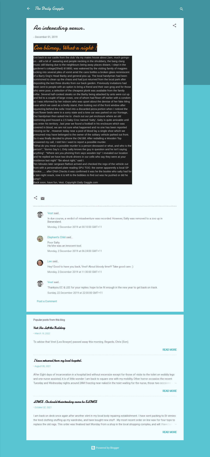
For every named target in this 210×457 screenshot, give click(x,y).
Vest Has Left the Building (49, 328)
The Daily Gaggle (49, 8)
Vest (50, 213)
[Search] (181, 9)
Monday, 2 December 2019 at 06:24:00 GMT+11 (75, 251)
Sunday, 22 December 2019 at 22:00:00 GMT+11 (75, 292)
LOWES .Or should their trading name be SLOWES (65, 402)
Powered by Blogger (105, 447)
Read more (170, 349)
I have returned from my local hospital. (57, 360)
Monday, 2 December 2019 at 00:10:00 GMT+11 (75, 227)
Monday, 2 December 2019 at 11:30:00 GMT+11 (75, 272)
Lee (50, 261)
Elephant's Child (57, 237)
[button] (174, 26)
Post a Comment (47, 301)
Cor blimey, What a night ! (65, 47)
